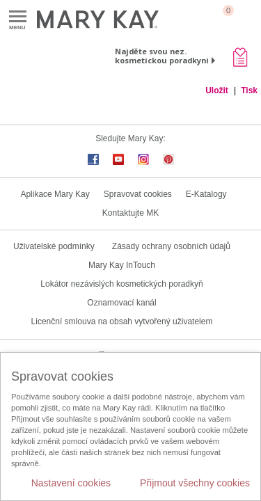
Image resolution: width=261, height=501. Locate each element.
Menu (17, 17)
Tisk (249, 90)
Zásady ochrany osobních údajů (171, 246)
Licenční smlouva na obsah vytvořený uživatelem (122, 321)
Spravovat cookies (138, 194)
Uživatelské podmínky (54, 246)
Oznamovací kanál (121, 303)
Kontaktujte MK (130, 213)
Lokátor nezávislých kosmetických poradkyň (121, 284)
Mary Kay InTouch (121, 265)
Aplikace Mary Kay (54, 194)
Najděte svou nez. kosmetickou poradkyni (162, 56)
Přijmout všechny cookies (195, 482)
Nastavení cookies (71, 482)
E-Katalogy (206, 194)
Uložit (216, 90)
